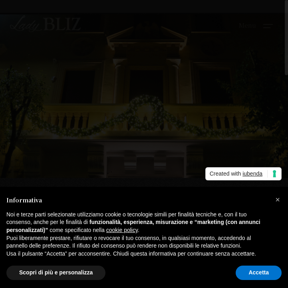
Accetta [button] (258, 272)
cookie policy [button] (122, 230)
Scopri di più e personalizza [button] (56, 272)
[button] (277, 199)
